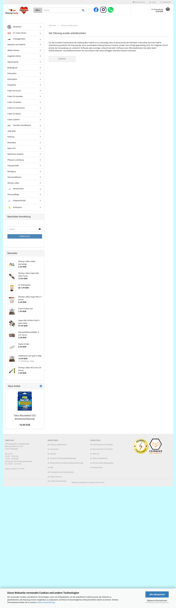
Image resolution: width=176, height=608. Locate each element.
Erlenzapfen (12, 80)
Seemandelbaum (14, 178)
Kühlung (10, 137)
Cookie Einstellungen (58, 482)
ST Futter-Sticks (16, 33)
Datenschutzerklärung (46, 602)
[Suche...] (37, 10)
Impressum (54, 450)
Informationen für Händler (102, 445)
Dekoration (11, 74)
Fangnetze (11, 85)
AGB (51, 468)
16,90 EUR (24, 425)
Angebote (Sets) (14, 57)
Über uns (95, 454)
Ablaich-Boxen (13, 51)
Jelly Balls (11, 132)
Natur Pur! (11, 149)
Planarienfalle (13, 166)
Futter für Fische (14, 91)
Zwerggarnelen (16, 39)
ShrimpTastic (15, 189)
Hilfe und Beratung (99, 459)
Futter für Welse (14, 114)
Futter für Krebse (14, 103)
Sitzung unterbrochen (58, 445)
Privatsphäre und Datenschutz (62, 473)
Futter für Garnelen (15, 97)
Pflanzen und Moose (15, 160)
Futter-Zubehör (13, 120)
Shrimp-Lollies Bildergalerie (103, 464)
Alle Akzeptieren (157, 594)
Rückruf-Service (56, 477)
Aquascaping (12, 62)
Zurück (62, 59)
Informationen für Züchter (102, 450)
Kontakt (53, 454)
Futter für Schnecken (16, 108)
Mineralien (11, 143)
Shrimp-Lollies (13, 183)
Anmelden (25, 237)
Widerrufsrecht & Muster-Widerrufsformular (66, 464)
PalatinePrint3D (16, 201)
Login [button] (152, 2)
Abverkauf (14, 27)
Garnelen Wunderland (19, 126)
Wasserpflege (13, 195)
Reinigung (11, 172)
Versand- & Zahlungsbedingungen (63, 459)
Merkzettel (165, 2)
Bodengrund (12, 68)
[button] (139, 2)
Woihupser (14, 208)
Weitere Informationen (157, 600)
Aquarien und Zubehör (16, 45)
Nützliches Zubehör (15, 155)
